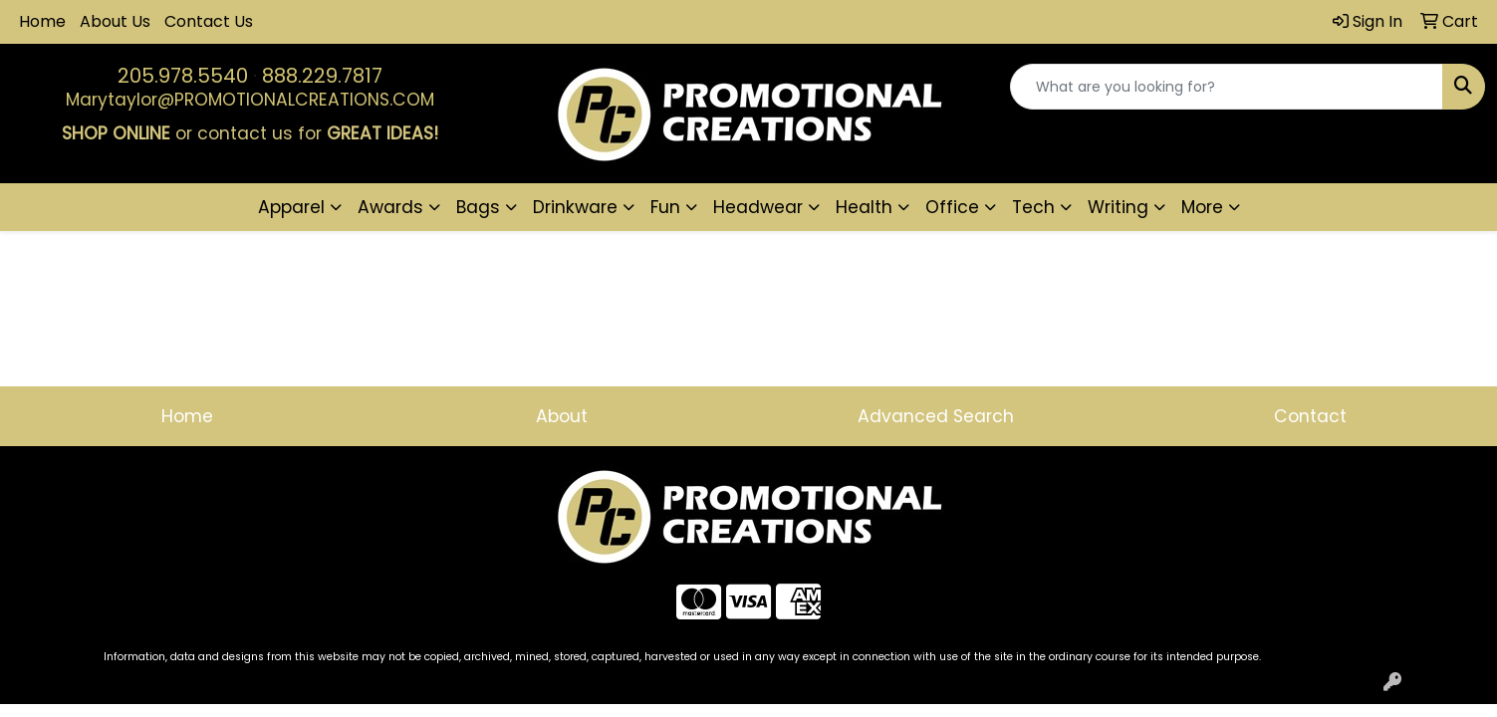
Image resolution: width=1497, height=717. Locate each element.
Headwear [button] (758, 207)
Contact (1310, 416)
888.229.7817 (322, 76)
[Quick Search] (1226, 87)
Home (42, 21)
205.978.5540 (183, 76)
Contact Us (208, 21)
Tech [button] (1033, 207)
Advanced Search (936, 416)
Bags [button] (478, 207)
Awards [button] (390, 207)
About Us (115, 21)
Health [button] (864, 207)
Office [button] (952, 207)
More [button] (1202, 207)
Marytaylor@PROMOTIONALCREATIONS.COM (250, 100)
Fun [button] (665, 207)
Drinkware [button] (575, 207)
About (562, 416)
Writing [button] (1118, 207)
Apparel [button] (291, 207)
